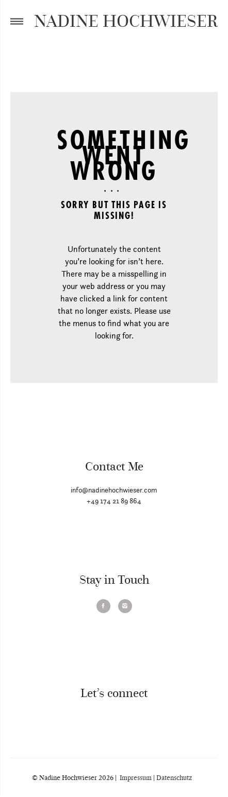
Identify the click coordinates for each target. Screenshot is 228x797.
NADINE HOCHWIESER (126, 20)
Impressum (135, 778)
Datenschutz (174, 778)
